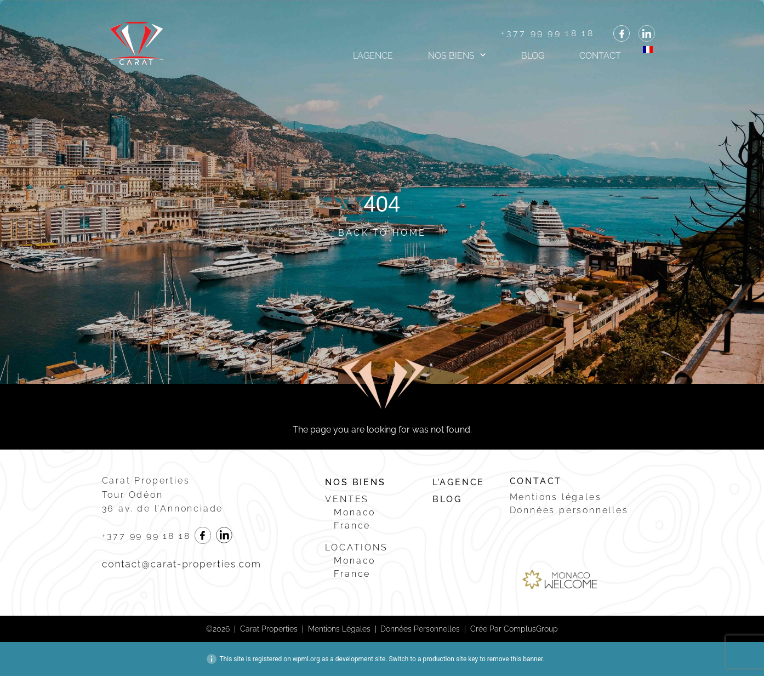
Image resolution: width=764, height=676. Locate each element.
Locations (356, 547)
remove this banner (515, 659)
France (352, 525)
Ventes (347, 499)
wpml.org (306, 659)
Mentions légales (556, 497)
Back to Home (382, 233)
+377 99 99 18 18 (547, 33)
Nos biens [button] (451, 55)
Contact (600, 55)
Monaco (354, 512)
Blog (532, 55)
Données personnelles (569, 510)
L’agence (373, 55)
